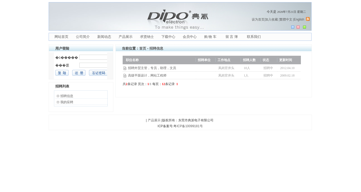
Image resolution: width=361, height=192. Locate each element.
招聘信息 (66, 96)
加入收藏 (271, 19)
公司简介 (83, 37)
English (299, 19)
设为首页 (258, 19)
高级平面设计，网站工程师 (147, 75)
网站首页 (61, 37)
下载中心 (168, 37)
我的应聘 (66, 102)
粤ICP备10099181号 (188, 126)
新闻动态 (104, 37)
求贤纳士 (147, 37)
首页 (142, 48)
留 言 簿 (232, 37)
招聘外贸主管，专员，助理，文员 (152, 68)
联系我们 (254, 37)
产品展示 (126, 37)
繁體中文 (286, 19)
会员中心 (190, 37)
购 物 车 (210, 37)
